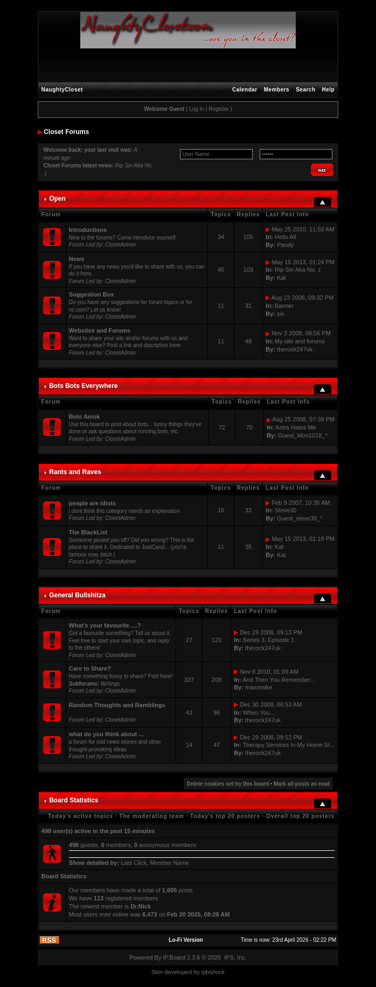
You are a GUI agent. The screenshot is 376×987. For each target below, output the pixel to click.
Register (218, 109)
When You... (259, 712)
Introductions (88, 230)
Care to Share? (90, 668)
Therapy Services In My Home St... (289, 745)
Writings (110, 684)
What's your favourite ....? (105, 625)
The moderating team (152, 816)
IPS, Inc (234, 957)
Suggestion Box (91, 294)
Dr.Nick (140, 906)
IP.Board (174, 957)
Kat (281, 277)
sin (280, 314)
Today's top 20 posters (225, 816)
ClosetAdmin (120, 245)
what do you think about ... (106, 734)
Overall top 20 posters (300, 816)
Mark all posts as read (302, 784)
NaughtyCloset (62, 90)
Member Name (169, 862)
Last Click (134, 862)
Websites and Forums (99, 330)
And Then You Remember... (278, 679)
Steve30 (285, 510)
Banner (284, 305)
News (77, 259)
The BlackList (88, 532)
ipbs (206, 972)
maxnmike (258, 687)
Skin (157, 972)
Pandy (285, 245)
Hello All (285, 237)
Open (57, 198)
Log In (196, 109)
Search (305, 90)
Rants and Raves (75, 472)
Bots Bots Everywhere (83, 386)
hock (218, 972)
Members (276, 90)
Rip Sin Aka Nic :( (298, 269)
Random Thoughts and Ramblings (117, 705)
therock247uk (294, 349)
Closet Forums (66, 132)
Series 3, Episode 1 (268, 640)
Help (328, 90)
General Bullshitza (77, 595)
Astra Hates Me (295, 427)
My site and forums (300, 341)
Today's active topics (80, 816)
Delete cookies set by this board (228, 784)
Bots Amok (84, 416)
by (196, 972)
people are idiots (92, 503)
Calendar (244, 90)
